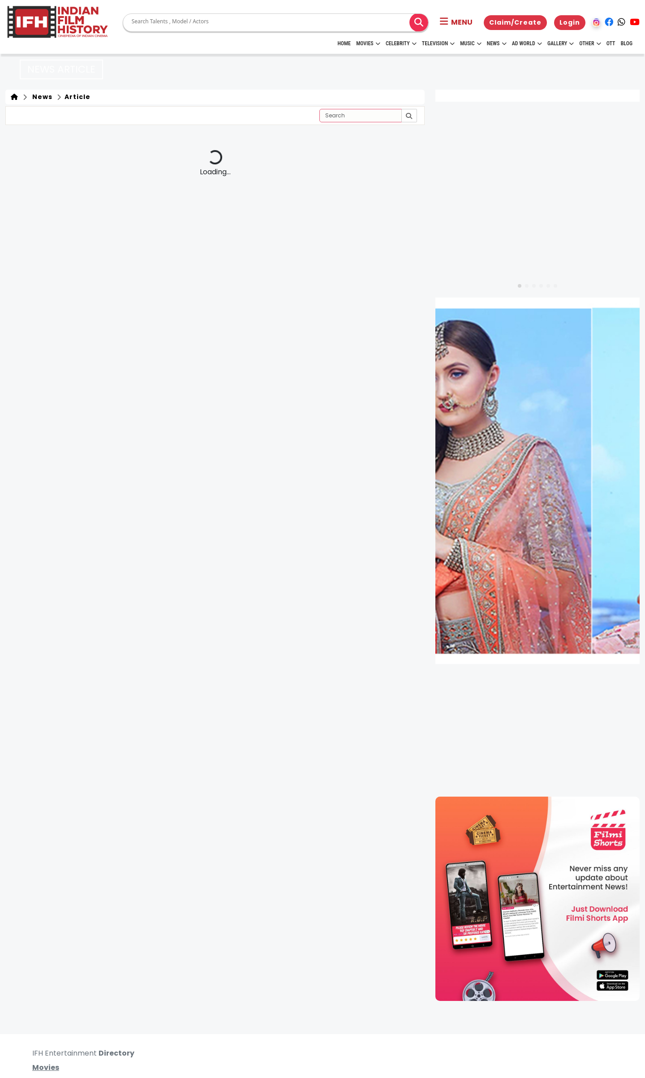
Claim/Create (515, 22)
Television (438, 43)
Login (569, 22)
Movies (368, 43)
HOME (344, 43)
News (497, 43)
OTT (610, 43)
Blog (626, 43)
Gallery (560, 43)
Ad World (527, 43)
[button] (456, 22)
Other (590, 43)
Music (470, 43)
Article (76, 96)
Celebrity (401, 43)
